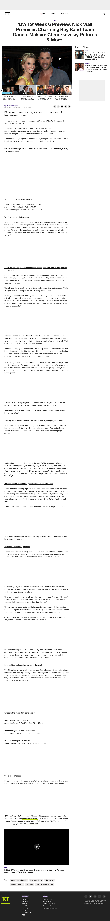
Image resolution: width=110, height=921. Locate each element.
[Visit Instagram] (95, 895)
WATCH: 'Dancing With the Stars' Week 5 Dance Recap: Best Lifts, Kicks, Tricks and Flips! (36, 150)
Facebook (25, 898)
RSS (23, 914)
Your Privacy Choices (50, 907)
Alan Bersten (45, 585)
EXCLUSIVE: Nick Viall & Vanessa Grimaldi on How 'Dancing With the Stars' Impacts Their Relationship (34, 870)
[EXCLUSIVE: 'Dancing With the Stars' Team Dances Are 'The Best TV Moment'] (10, 93)
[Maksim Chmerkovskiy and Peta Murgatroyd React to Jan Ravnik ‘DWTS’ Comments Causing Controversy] (62, 93)
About (24, 909)
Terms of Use (47, 898)
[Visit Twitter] (90, 895)
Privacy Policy (47, 900)
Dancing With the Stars (48, 121)
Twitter (24, 903)
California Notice (48, 905)
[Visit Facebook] (85, 895)
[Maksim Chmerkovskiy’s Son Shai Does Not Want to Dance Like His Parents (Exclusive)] (45, 93)
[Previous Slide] (1, 90)
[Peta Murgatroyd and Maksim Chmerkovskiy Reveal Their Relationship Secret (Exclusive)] (27, 93)
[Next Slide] (71, 90)
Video (53, 14)
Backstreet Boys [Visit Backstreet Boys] (36, 879)
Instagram (25, 900)
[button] (37, 845)
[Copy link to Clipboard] (69, 107)
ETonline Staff (26, 912)
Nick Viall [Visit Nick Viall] (29, 883)
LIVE (43, 14)
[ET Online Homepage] (7, 14)
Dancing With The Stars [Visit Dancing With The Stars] (45, 883)
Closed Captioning (49, 903)
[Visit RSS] (104, 895)
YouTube (25, 905)
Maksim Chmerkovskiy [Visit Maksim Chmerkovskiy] (19, 879)
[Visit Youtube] (99, 895)
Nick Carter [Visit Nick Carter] (50, 879)
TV (55, 20)
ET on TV (25, 907)
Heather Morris (30, 555)
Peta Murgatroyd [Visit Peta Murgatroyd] (16, 883)
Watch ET (64, 14)
